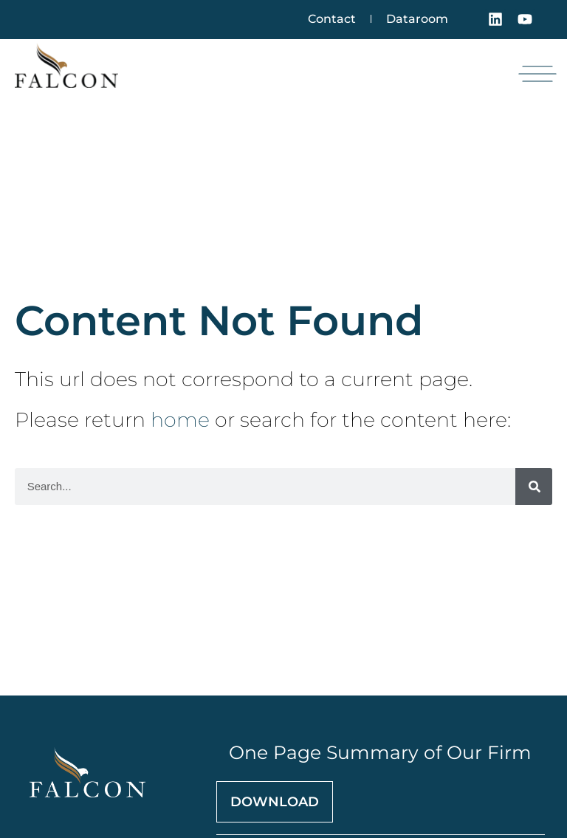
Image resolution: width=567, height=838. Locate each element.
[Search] (533, 486)
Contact (332, 19)
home (180, 420)
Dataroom (417, 19)
